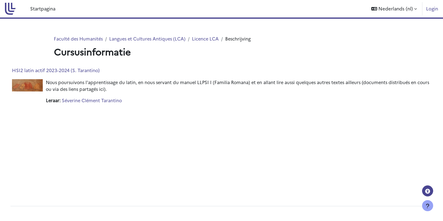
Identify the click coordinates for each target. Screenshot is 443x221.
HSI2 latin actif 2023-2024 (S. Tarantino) (67, 70)
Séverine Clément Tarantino (104, 101)
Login (432, 8)
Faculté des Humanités (79, 39)
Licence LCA (209, 39)
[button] (394, 8)
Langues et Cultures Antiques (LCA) (150, 39)
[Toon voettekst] (427, 205)
